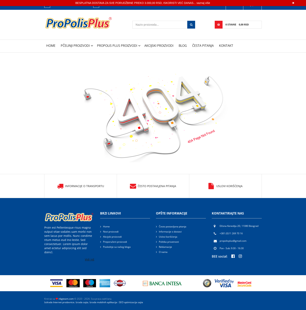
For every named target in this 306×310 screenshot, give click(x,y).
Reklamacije (165, 247)
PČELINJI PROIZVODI (75, 45)
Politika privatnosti (169, 241)
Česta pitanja (203, 45)
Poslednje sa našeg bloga (117, 247)
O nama (163, 252)
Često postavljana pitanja (172, 226)
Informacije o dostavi (170, 231)
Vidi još (89, 259)
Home (50, 45)
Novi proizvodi (111, 231)
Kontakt (226, 45)
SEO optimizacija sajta (131, 302)
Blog (183, 45)
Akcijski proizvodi (158, 45)
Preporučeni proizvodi (115, 241)
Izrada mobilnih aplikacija (103, 302)
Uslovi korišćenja (225, 186)
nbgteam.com (66, 298)
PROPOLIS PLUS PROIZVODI (117, 45)
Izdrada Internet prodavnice (59, 302)
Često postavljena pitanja (153, 186)
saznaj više (203, 3)
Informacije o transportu (80, 186)
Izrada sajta (82, 302)
